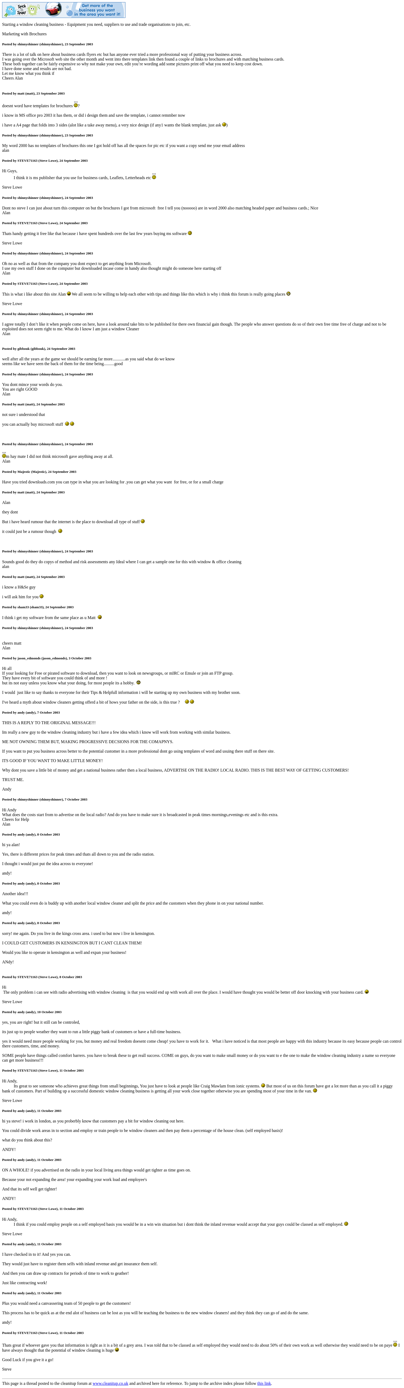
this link (264, 1383)
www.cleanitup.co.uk (110, 1383)
